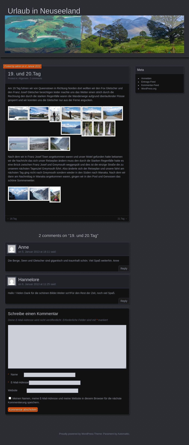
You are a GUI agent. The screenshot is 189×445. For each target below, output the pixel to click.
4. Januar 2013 (32, 66)
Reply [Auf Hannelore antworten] (124, 300)
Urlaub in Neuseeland (44, 11)
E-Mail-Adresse (18, 382)
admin (18, 66)
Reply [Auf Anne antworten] (124, 268)
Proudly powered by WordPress (76, 433)
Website (12, 390)
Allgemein (23, 78)
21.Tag (121, 218)
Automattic (123, 433)
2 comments (36, 78)
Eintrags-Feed (148, 82)
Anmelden (146, 78)
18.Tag (13, 218)
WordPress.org (148, 88)
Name (13, 375)
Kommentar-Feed (150, 85)
